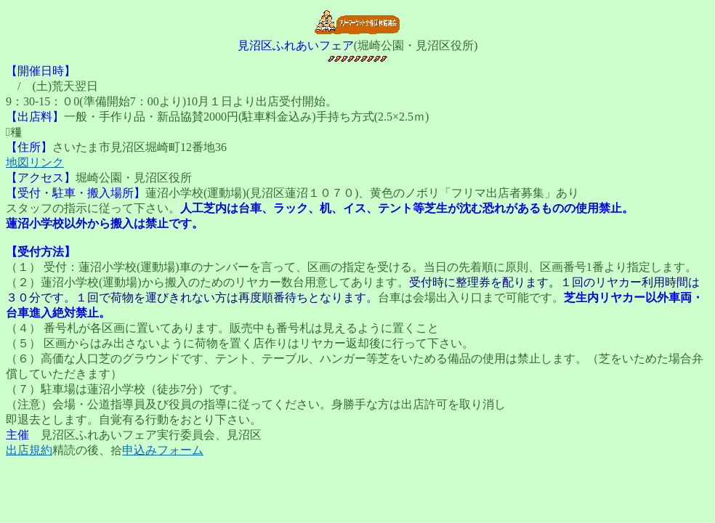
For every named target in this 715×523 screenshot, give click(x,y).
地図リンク (35, 162)
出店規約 (29, 450)
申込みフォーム (162, 450)
